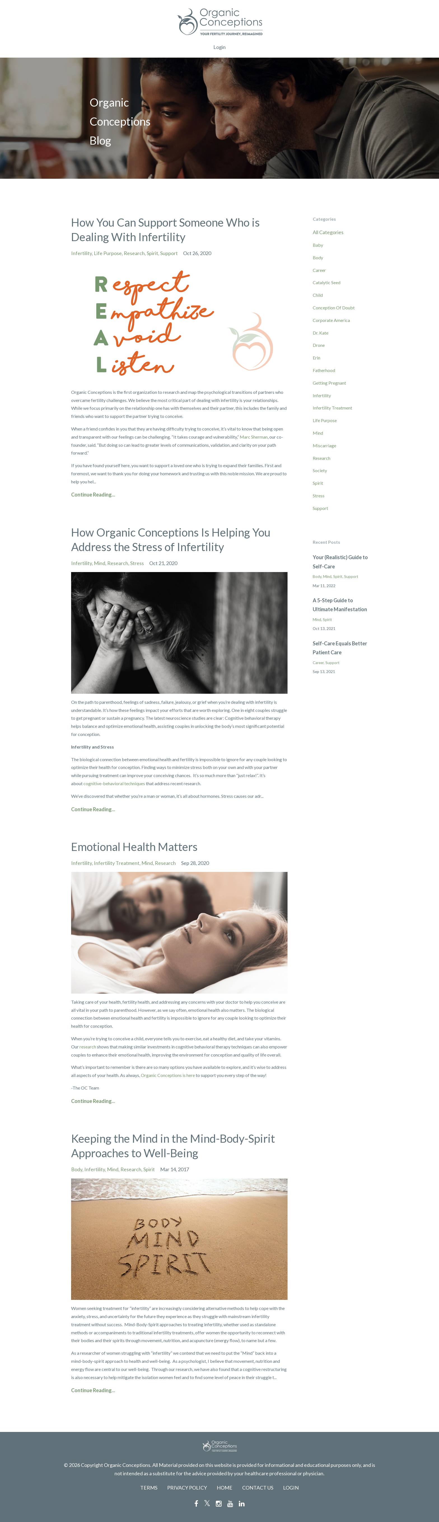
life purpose (108, 253)
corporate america (331, 320)
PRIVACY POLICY (187, 1488)
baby (318, 245)
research (134, 253)
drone (319, 345)
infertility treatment (116, 863)
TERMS (148, 1488)
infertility (81, 253)
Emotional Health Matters (134, 846)
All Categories (328, 232)
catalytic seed (326, 282)
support (169, 253)
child (318, 295)
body (76, 1169)
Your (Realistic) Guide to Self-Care (340, 561)
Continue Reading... (93, 494)
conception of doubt (334, 307)
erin (316, 357)
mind (99, 563)
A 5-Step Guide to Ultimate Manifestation (340, 604)
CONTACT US (257, 1488)
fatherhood (324, 370)
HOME (224, 1488)
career (319, 270)
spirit (152, 253)
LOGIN (291, 1488)
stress (137, 563)
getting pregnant (329, 382)
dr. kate (320, 332)
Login (219, 47)
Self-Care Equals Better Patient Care (340, 647)
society (320, 470)
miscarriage (324, 445)
